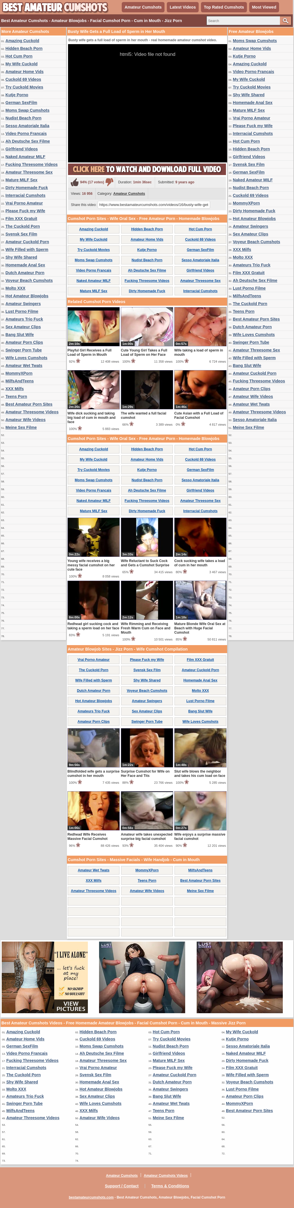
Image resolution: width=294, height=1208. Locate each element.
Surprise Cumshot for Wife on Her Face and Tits (145, 773)
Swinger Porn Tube (23, 350)
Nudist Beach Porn (23, 118)
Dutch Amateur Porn (25, 272)
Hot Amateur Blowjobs (27, 296)
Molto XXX (15, 288)
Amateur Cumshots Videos (166, 1176)
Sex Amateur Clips (23, 327)
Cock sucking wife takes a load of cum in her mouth (199, 563)
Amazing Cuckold (22, 40)
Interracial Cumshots (25, 195)
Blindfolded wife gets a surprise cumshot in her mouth (93, 773)
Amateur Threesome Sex (29, 172)
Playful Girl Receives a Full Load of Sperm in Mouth (89, 352)
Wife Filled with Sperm (26, 249)
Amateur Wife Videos (25, 419)
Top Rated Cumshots (224, 7)
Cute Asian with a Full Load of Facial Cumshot (198, 415)
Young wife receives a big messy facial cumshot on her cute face (91, 565)
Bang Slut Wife (19, 334)
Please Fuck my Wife (25, 211)
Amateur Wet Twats (23, 365)
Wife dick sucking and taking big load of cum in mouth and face (91, 417)
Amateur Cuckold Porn (27, 241)
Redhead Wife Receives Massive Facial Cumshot (87, 836)
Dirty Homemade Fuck (26, 187)
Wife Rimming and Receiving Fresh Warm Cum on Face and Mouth (145, 628)
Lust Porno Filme (21, 311)
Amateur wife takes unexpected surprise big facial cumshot (146, 836)
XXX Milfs (14, 388)
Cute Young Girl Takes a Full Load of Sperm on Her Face (144, 352)
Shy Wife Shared (21, 257)
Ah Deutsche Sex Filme (27, 141)
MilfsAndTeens (19, 381)
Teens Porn (16, 396)
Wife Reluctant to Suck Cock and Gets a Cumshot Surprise (145, 563)
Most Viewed (264, 7)
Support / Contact (121, 1186)
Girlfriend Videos (21, 149)
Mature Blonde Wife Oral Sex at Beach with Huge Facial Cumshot (199, 628)
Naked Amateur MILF (25, 156)
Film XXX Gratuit (21, 218)
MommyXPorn (18, 373)
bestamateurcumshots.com (91, 1197)
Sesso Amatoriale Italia (27, 125)
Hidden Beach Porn (23, 48)
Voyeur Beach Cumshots (29, 280)
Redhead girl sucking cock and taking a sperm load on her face (93, 626)
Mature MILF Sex (21, 180)
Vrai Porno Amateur (24, 203)
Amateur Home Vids (24, 71)
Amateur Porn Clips (24, 342)
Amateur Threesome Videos (32, 412)
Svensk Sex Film (21, 234)
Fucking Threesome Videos (31, 164)
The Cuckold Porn (22, 226)
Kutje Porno (16, 95)
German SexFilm (21, 102)
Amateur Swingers (23, 303)
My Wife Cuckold (21, 64)
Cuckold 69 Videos (23, 79)
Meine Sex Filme (21, 427)
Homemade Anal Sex (25, 265)
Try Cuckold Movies (24, 87)
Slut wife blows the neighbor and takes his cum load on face (199, 773)
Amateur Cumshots (143, 7)
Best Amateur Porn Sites (29, 404)
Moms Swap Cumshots (27, 110)
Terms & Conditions (170, 1186)
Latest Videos (183, 7)
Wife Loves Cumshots (26, 357)
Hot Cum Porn (18, 56)
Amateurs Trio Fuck (24, 319)
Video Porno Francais (26, 133)
